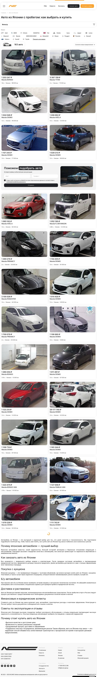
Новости (52, 6)
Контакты (61, 6)
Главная (3, 12)
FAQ (45, 6)
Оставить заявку (87, 6)
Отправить (31, 185)
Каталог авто (73, 6)
